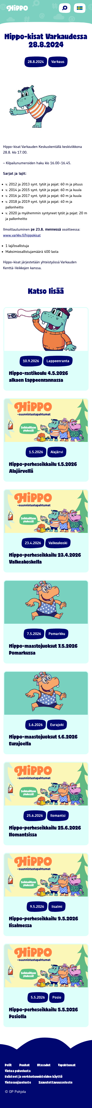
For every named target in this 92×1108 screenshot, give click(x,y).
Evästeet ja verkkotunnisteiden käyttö (33, 1076)
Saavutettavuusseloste (56, 1082)
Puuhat (24, 1065)
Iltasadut (44, 1065)
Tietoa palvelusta (18, 1070)
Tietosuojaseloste (18, 1082)
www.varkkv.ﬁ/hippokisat (22, 235)
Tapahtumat (67, 1065)
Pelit (8, 1065)
